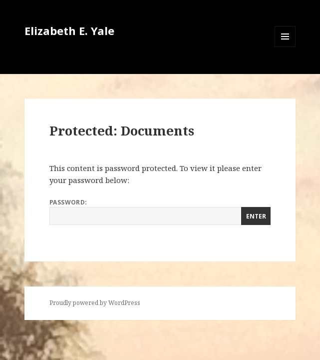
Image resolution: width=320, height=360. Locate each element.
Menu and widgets (285, 46)
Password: (160, 211)
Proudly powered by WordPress (94, 302)
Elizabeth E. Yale (69, 30)
